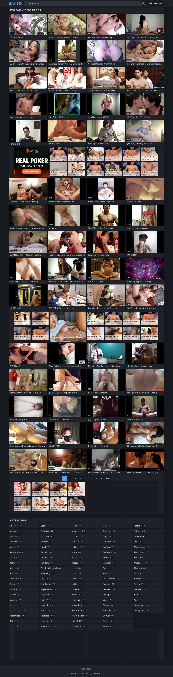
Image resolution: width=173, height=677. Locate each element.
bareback (16, 552)
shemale (109, 610)
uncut (139, 552)
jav (75, 536)
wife (138, 594)
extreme (47, 541)
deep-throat (17, 610)
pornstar (109, 563)
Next (107, 478)
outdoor (109, 541)
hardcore (47, 616)
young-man (141, 605)
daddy (14, 605)
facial (46, 547)
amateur (16, 526)
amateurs (16, 531)
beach (14, 568)
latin (77, 573)
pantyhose (110, 552)
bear (14, 573)
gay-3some (48, 584)
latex (76, 568)
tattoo (139, 526)
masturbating (80, 610)
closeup (15, 600)
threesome (142, 536)
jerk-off (78, 541)
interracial (48, 626)
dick (14, 621)
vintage (140, 579)
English (158, 3)
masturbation (80, 616)
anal (14, 536)
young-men (141, 610)
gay (45, 579)
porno (108, 557)
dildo (14, 626)
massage (78, 600)
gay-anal (48, 594)
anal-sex (16, 541)
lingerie (78, 589)
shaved (109, 605)
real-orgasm (111, 579)
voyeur (139, 584)
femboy (46, 557)
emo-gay (47, 531)
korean (77, 563)
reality (108, 584)
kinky (76, 552)
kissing (78, 557)
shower (108, 616)
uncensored (142, 547)
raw (107, 573)
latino (77, 579)
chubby (15, 594)
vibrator (140, 573)
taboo (108, 626)
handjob (47, 605)
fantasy (46, 552)
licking (77, 584)
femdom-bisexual (51, 568)
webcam (140, 589)
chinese (15, 589)
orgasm (109, 531)
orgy (108, 536)
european (47, 536)
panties (108, 547)
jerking (77, 547)
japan (77, 526)
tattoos (139, 531)
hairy (46, 600)
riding (108, 594)
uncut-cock (141, 557)
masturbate (79, 605)
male (77, 594)
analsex (15, 547)
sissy (108, 621)
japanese (78, 531)
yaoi (138, 600)
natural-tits (79, 626)
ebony (46, 526)
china (14, 584)
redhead (109, 589)
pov (107, 568)
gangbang (48, 573)
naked (77, 621)
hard (46, 610)
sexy (108, 600)
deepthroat (17, 616)
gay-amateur (49, 589)
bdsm (14, 563)
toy (138, 541)
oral (107, 526)
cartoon (15, 579)
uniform (140, 568)
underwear (141, 563)
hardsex (47, 621)
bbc (13, 557)
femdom (47, 563)
